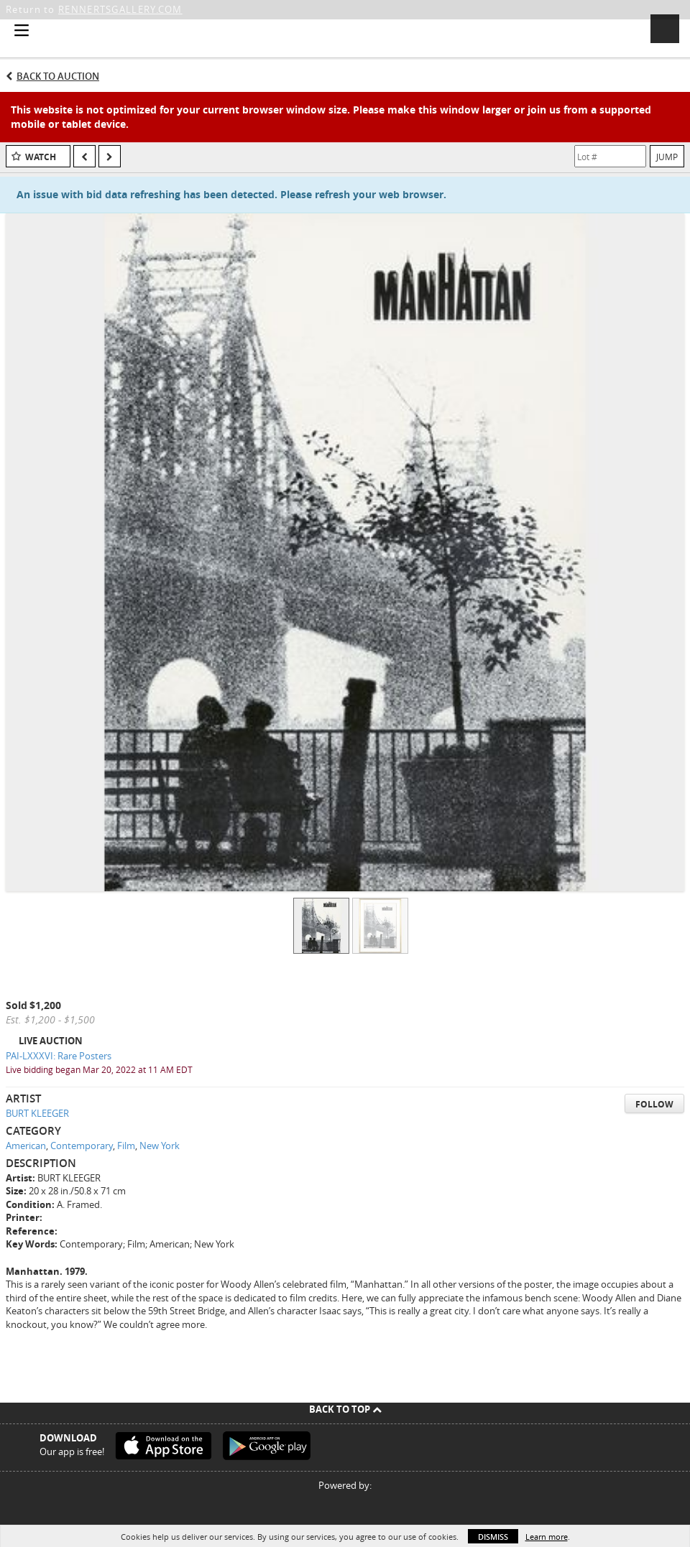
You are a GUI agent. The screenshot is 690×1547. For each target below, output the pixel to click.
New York (159, 1145)
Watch (40, 157)
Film (126, 1145)
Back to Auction (58, 76)
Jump (667, 156)
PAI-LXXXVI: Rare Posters (58, 1055)
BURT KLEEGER (37, 1113)
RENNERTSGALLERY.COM (120, 9)
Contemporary (81, 1145)
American (26, 1145)
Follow (654, 1104)
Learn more (546, 1536)
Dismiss (493, 1536)
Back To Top (345, 1409)
